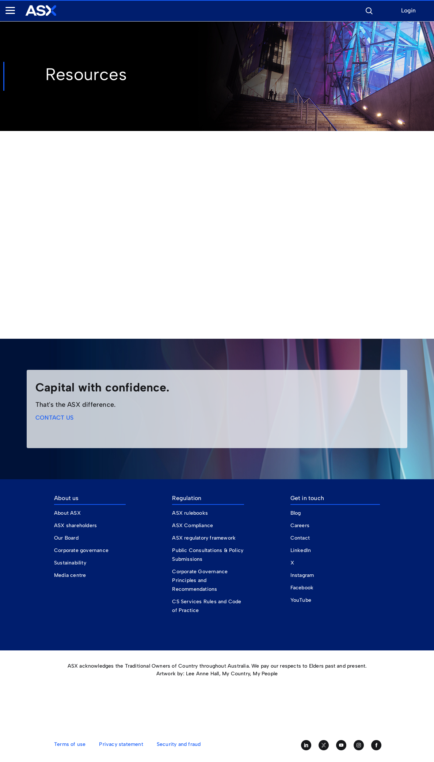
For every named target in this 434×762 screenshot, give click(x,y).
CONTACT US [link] (54, 417)
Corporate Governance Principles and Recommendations (200, 580)
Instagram (302, 575)
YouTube (300, 600)
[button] (369, 10)
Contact (300, 538)
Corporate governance (81, 550)
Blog (295, 513)
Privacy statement (121, 744)
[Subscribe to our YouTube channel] (341, 745)
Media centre (70, 575)
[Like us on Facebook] (376, 745)
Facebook (302, 588)
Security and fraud (179, 744)
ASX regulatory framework (204, 538)
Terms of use (69, 744)
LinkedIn (300, 550)
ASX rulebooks (190, 513)
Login (408, 11)
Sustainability (70, 563)
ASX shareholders (76, 525)
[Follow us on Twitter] (324, 745)
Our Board (66, 538)
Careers (299, 525)
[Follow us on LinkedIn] (306, 745)
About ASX (67, 513)
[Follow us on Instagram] (359, 745)
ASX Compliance (192, 525)
